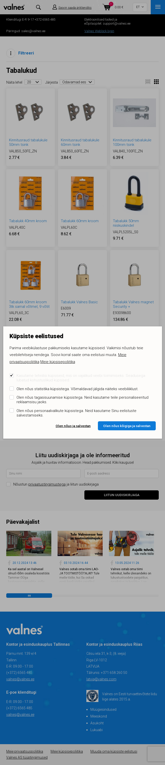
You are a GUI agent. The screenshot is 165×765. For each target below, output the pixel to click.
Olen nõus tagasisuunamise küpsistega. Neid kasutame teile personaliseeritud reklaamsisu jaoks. (82, 399)
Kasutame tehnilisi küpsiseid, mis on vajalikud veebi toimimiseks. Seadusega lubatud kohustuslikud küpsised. (81, 377)
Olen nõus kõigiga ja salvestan (126, 426)
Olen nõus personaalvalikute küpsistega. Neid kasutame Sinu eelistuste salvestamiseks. (76, 413)
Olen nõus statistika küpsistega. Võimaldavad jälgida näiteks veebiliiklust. (77, 389)
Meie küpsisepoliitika (57, 362)
